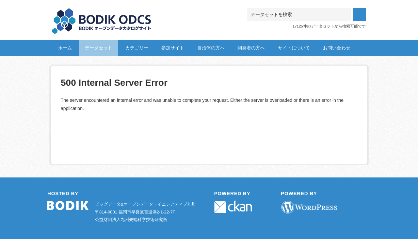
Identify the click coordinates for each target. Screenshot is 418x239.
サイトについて (294, 47)
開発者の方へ (251, 47)
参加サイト (172, 47)
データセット (98, 47)
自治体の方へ (211, 47)
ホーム (65, 47)
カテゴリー (136, 47)
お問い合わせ (336, 47)
